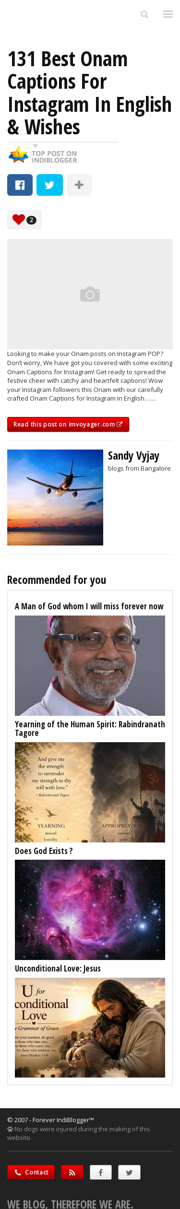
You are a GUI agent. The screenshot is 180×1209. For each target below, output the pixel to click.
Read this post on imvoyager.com (68, 424)
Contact (30, 1172)
